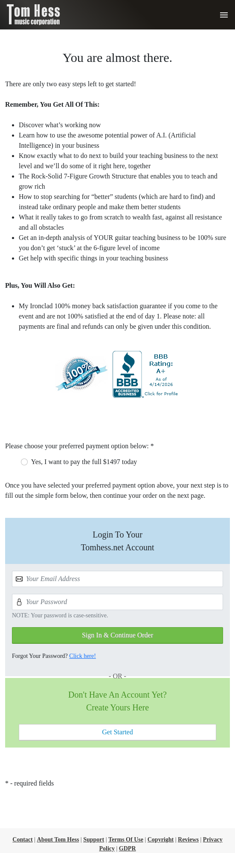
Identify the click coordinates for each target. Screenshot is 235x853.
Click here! (82, 656)
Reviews (188, 839)
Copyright (161, 839)
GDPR (127, 848)
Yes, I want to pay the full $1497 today (84, 461)
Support (93, 839)
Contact (22, 839)
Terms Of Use (125, 839)
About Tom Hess (58, 839)
